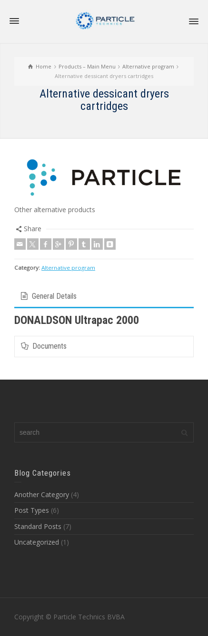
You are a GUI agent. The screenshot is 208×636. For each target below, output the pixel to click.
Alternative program (68, 267)
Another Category (41, 494)
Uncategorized (36, 542)
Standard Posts (37, 526)
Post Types (31, 510)
